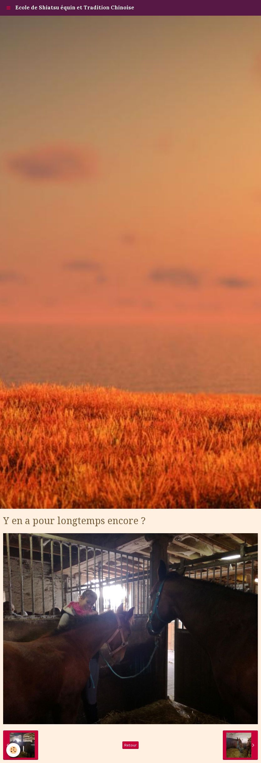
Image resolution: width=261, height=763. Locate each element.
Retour (130, 745)
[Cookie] (13, 750)
